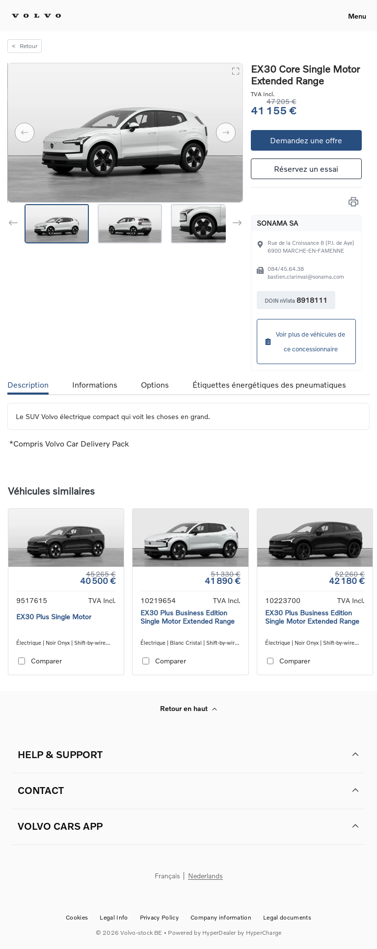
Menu (357, 16)
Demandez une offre (306, 140)
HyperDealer (219, 932)
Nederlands (205, 876)
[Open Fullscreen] (235, 71)
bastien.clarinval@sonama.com (306, 276)
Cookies (77, 917)
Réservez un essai (306, 168)
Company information (220, 917)
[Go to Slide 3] (203, 223)
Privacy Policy (159, 917)
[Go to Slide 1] (57, 223)
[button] (125, 133)
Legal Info (114, 917)
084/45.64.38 (286, 268)
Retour (24, 46)
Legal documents (287, 917)
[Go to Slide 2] (130, 223)
